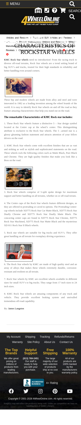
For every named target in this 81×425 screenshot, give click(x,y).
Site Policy (33, 342)
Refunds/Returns (64, 336)
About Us (49, 342)
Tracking (45, 336)
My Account (13, 336)
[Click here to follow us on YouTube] (70, 391)
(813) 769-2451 (31, 358)
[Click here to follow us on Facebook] (11, 391)
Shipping (30, 336)
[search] (72, 17)
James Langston (16, 308)
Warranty (17, 342)
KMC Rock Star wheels (16, 59)
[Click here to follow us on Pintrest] (55, 391)
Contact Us (66, 342)
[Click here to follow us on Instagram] (40, 391)
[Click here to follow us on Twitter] (26, 391)
